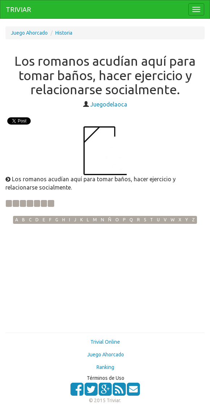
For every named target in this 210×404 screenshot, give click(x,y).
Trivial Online (105, 342)
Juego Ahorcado (29, 33)
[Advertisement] (105, 278)
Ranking (105, 367)
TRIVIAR (18, 9)
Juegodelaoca (108, 104)
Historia (63, 33)
